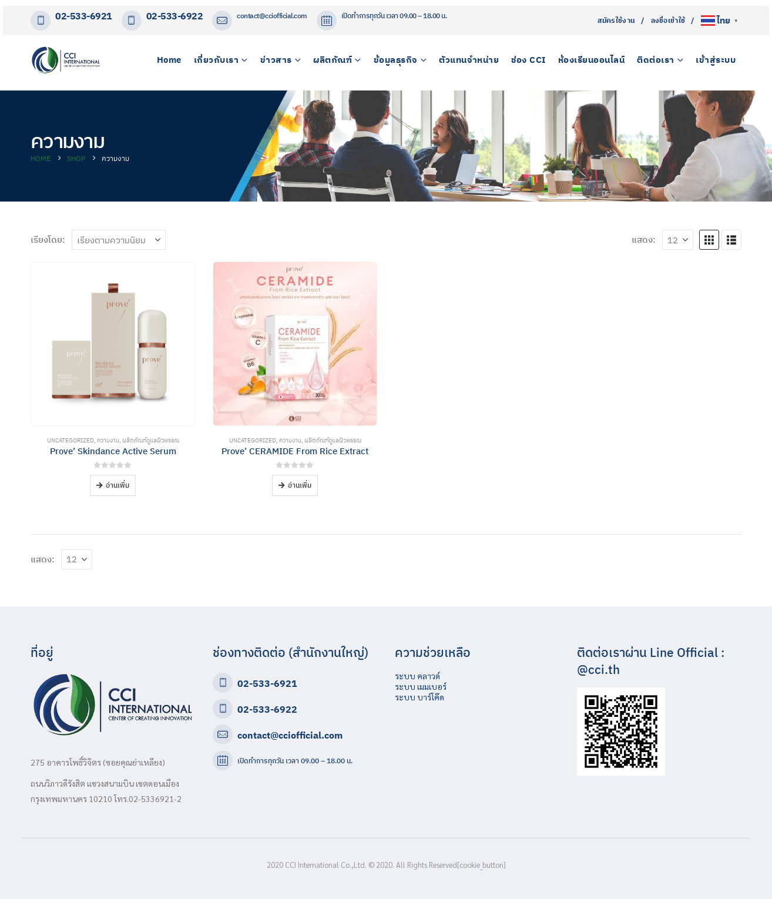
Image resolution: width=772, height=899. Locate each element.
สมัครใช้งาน (617, 20)
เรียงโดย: (48, 239)
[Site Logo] (66, 60)
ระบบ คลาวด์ (417, 675)
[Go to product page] (112, 343)
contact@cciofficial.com (272, 15)
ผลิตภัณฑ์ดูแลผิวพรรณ (150, 440)
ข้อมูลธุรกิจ (396, 59)
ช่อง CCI (528, 59)
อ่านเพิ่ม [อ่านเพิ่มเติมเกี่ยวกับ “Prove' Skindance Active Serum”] (117, 485)
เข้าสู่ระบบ (716, 59)
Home (169, 59)
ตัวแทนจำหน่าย (469, 59)
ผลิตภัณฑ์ (332, 59)
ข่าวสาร (276, 59)
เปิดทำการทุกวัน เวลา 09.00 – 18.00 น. (295, 760)
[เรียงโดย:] (119, 240)
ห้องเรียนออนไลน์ (591, 59)
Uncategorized (70, 440)
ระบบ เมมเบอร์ (421, 686)
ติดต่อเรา (655, 59)
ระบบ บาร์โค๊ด (419, 697)
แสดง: (644, 239)
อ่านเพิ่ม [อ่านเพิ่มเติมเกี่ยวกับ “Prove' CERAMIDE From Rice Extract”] (299, 485)
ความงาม (108, 440)
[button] (709, 240)
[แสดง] (677, 240)
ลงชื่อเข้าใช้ (668, 20)
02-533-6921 (83, 16)
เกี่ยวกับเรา (216, 59)
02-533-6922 (174, 16)
